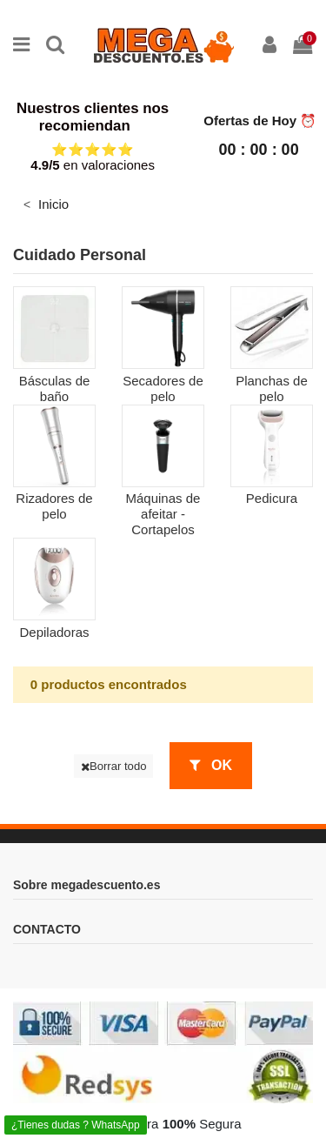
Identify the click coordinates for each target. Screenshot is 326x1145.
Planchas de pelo (272, 388)
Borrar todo (114, 766)
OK (211, 765)
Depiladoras (54, 632)
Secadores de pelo (163, 388)
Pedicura (271, 498)
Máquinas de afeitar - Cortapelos (163, 514)
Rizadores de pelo (54, 506)
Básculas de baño (54, 388)
